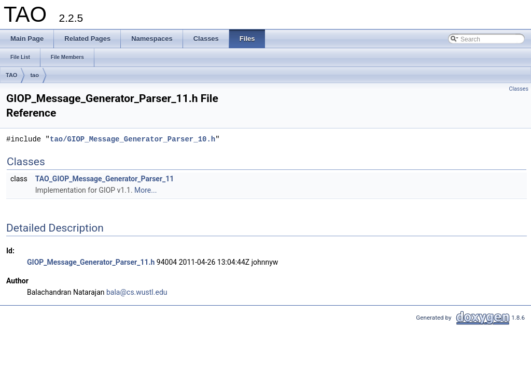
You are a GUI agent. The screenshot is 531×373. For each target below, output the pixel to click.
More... (145, 190)
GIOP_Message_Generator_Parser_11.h (91, 262)
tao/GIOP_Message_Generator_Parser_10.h (132, 139)
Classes (518, 88)
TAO (11, 75)
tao (34, 75)
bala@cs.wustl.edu (136, 292)
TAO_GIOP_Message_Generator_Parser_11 (104, 179)
